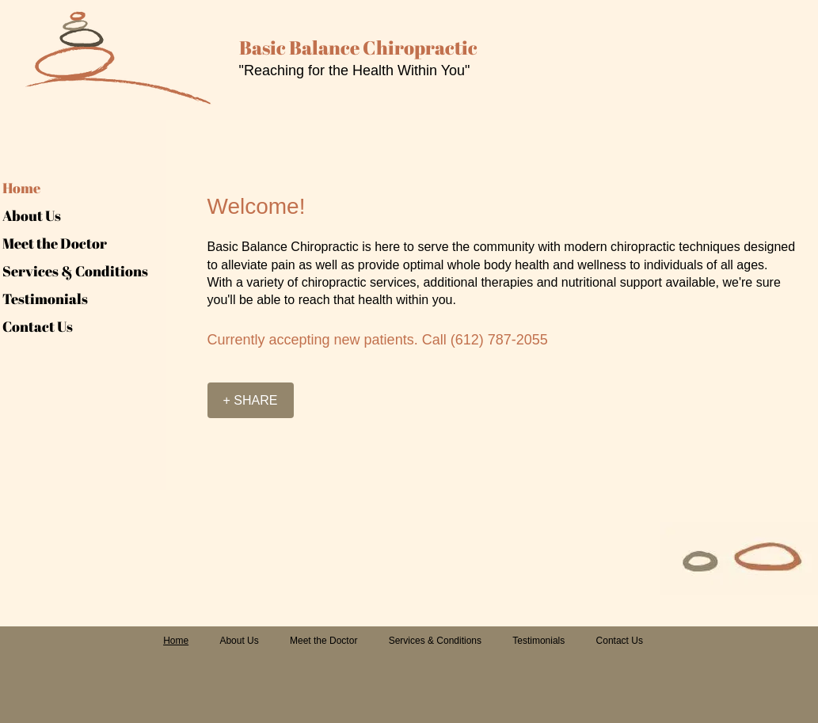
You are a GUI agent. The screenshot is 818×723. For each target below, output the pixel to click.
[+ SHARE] (250, 400)
